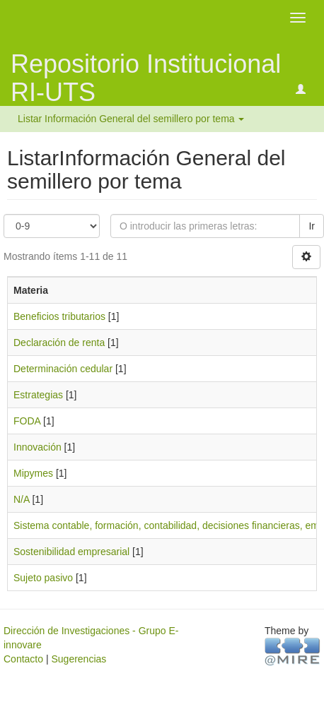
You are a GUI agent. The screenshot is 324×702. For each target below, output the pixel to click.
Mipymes (33, 473)
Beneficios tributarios (59, 316)
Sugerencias (78, 659)
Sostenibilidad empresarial (71, 551)
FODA (26, 421)
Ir (311, 226)
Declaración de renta (59, 342)
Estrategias (38, 394)
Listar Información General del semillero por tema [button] (131, 118)
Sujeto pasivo (43, 577)
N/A (21, 499)
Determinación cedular (62, 368)
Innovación (37, 447)
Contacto (23, 659)
